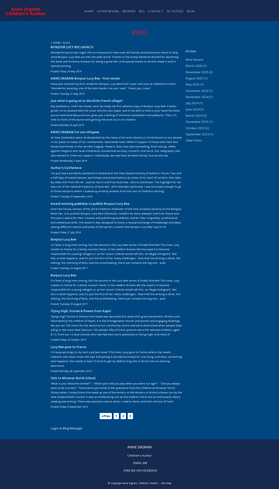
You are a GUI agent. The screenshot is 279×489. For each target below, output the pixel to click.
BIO (141, 11)
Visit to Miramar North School (73, 378)
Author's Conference (66, 168)
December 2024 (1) (199, 91)
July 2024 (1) (194, 103)
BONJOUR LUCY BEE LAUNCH (72, 47)
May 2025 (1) (195, 84)
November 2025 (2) (199, 72)
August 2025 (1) (196, 78)
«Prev (105, 416)
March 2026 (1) (196, 66)
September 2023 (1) (199, 134)
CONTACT (155, 11)
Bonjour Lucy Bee (63, 239)
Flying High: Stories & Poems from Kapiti (81, 311)
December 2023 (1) (199, 122)
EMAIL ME (140, 463)
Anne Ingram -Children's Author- (26, 11)
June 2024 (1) (195, 109)
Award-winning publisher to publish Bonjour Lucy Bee (90, 204)
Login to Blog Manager (66, 428)
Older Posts (194, 140)
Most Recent (194, 60)
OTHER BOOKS (108, 11)
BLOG (191, 11)
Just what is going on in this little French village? (87, 101)
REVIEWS (128, 11)
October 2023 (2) (197, 128)
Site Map (166, 483)
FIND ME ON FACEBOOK (140, 470)
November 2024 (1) (199, 97)
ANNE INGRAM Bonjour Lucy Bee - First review (85, 78)
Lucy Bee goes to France (68, 347)
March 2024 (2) (196, 115)
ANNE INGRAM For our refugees (75, 132)
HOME (89, 11)
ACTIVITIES (175, 11)
